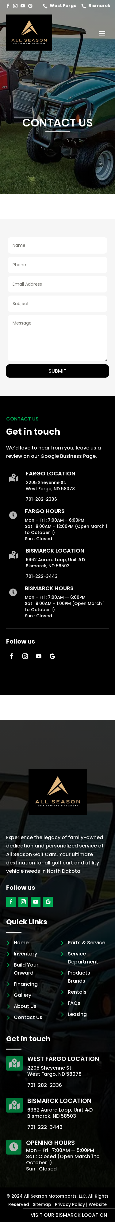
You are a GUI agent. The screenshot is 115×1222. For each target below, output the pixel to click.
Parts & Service (86, 942)
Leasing (77, 1014)
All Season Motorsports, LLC (55, 1196)
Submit (57, 371)
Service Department (83, 957)
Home (21, 942)
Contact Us (28, 1017)
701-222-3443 (42, 576)
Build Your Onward (26, 968)
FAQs (74, 1003)
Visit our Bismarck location (69, 1215)
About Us (25, 1006)
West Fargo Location (63, 1058)
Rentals (77, 992)
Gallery (22, 995)
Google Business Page (68, 456)
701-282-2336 (41, 499)
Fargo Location (50, 473)
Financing (26, 984)
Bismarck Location (55, 550)
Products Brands (79, 976)
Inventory (25, 953)
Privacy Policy (70, 1204)
